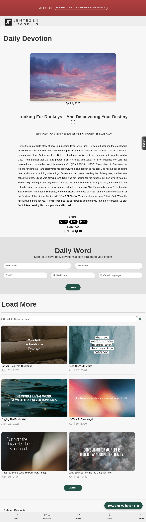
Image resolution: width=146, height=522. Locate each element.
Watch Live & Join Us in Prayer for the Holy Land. (81, 8)
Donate (144, 143)
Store (15, 519)
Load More (73, 490)
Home (78, 519)
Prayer (109, 519)
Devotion (47, 519)
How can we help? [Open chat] (123, 505)
